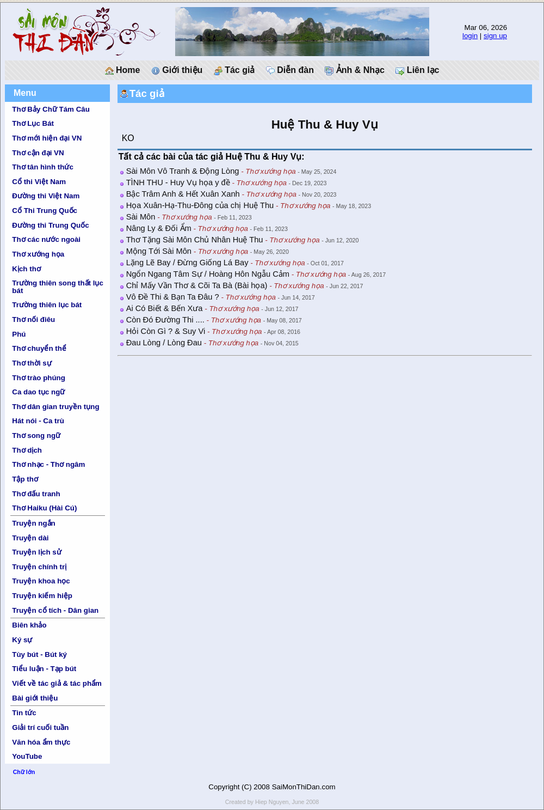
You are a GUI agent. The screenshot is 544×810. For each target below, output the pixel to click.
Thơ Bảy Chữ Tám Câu (50, 109)
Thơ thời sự (31, 363)
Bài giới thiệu (35, 698)
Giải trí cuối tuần (40, 727)
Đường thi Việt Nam (45, 196)
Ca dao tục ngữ (38, 392)
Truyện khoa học (41, 581)
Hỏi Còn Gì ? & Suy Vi (166, 331)
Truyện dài (30, 538)
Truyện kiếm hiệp (42, 596)
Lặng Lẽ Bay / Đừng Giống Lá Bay (187, 262)
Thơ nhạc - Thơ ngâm (48, 464)
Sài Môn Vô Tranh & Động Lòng (182, 171)
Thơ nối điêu (33, 319)
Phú (19, 334)
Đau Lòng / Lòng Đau (164, 342)
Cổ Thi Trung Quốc (44, 210)
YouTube (27, 756)
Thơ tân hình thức (42, 167)
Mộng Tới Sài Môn (158, 251)
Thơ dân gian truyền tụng (55, 407)
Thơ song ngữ (36, 435)
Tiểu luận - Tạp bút (44, 669)
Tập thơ (25, 479)
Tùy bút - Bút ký (39, 654)
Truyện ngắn (33, 523)
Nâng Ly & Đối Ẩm (158, 228)
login (470, 36)
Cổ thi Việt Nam (39, 182)
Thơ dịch (27, 450)
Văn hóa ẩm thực (41, 742)
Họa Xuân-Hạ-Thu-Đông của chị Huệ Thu (200, 205)
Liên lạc (417, 70)
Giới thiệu (177, 70)
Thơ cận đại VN (38, 153)
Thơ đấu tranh (36, 494)
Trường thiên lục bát (47, 305)
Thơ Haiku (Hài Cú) (44, 508)
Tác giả (234, 70)
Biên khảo (29, 625)
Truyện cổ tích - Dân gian (55, 610)
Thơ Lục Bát (33, 123)
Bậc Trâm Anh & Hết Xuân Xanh (183, 194)
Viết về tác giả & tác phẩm (57, 683)
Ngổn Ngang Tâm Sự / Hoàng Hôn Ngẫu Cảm (207, 274)
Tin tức (24, 713)
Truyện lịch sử (36, 552)
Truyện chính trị (39, 567)
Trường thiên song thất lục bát (57, 286)
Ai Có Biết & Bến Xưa (164, 308)
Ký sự (22, 640)
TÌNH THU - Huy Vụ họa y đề (178, 182)
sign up (495, 36)
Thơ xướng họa (38, 254)
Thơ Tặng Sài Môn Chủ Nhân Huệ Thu (194, 239)
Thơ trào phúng (38, 378)
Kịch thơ (26, 269)
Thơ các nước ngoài (46, 239)
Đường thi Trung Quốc (50, 225)
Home (122, 70)
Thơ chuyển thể (39, 348)
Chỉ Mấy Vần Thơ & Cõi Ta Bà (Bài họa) (197, 285)
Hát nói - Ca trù (38, 421)
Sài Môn (141, 216)
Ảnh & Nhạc (355, 70)
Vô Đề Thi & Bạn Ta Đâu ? (172, 297)
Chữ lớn (24, 772)
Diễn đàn (290, 70)
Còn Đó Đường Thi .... (165, 319)
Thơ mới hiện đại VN (47, 138)
